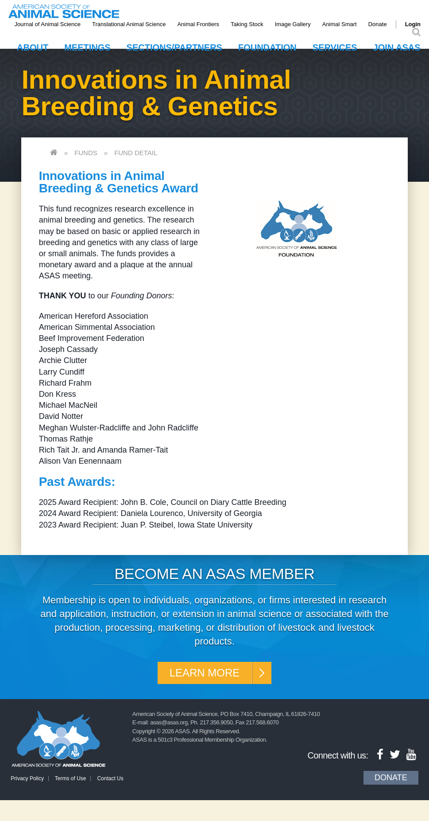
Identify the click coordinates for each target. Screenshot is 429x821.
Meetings (87, 47)
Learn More (205, 673)
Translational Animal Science (129, 24)
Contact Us (110, 778)
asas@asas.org (169, 722)
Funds (85, 152)
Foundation (267, 47)
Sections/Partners (174, 47)
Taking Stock (247, 24)
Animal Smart (339, 24)
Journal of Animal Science (47, 24)
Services (335, 47)
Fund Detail (135, 152)
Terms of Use (70, 778)
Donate (377, 24)
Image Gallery (293, 24)
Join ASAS (397, 47)
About (32, 47)
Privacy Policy (27, 778)
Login (413, 24)
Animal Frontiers (198, 24)
